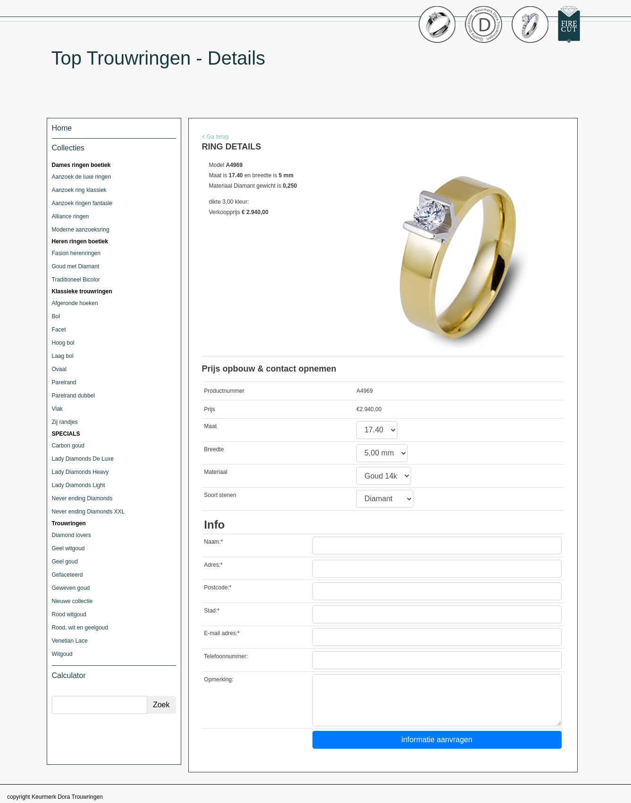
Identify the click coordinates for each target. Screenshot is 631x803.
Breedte (214, 449)
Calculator (69, 675)
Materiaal (215, 472)
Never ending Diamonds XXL (88, 511)
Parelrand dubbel (73, 395)
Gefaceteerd (67, 574)
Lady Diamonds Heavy (80, 472)
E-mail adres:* (221, 633)
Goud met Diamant (76, 266)
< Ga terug (215, 136)
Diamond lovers (71, 535)
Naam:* (213, 541)
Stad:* (211, 610)
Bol (56, 316)
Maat (210, 426)
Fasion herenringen (76, 253)
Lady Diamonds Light (78, 485)
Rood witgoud (69, 614)
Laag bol (63, 356)
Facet (59, 329)
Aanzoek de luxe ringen (81, 177)
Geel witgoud (68, 548)
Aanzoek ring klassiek (79, 190)
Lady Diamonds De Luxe (83, 458)
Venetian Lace (70, 640)
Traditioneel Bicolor (76, 279)
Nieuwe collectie (72, 601)
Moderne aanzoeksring (80, 229)
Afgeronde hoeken (75, 303)
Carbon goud (68, 445)
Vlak (57, 409)
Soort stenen (220, 495)
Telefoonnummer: (226, 656)
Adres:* (213, 565)
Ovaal (59, 369)
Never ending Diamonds (82, 498)
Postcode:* (217, 587)
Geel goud (65, 561)
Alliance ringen (70, 216)
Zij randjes (65, 422)
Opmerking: (218, 679)
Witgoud (62, 654)
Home (62, 128)
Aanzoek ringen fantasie (82, 203)
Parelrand (64, 382)
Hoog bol (63, 342)
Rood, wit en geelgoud (80, 627)
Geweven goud (71, 588)
